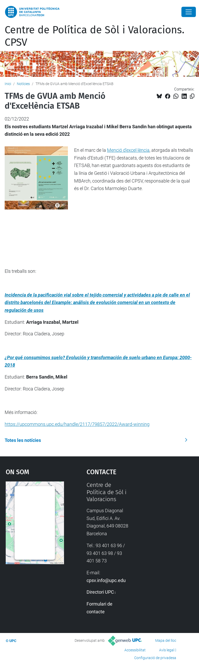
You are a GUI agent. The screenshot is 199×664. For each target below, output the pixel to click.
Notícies (23, 84)
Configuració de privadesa (155, 658)
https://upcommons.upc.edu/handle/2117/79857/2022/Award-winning (77, 424)
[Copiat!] (192, 96)
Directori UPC (100, 592)
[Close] (188, 12)
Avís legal (166, 650)
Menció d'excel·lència (128, 150)
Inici (8, 84)
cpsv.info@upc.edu (106, 580)
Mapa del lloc (165, 640)
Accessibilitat (135, 650)
